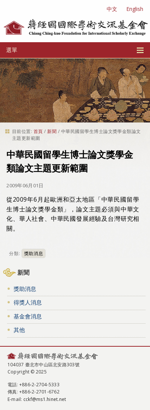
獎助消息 (33, 253)
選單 (75, 50)
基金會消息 (28, 316)
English (134, 8)
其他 (19, 330)
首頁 (38, 131)
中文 (112, 8)
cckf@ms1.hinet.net (44, 399)
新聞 (52, 131)
